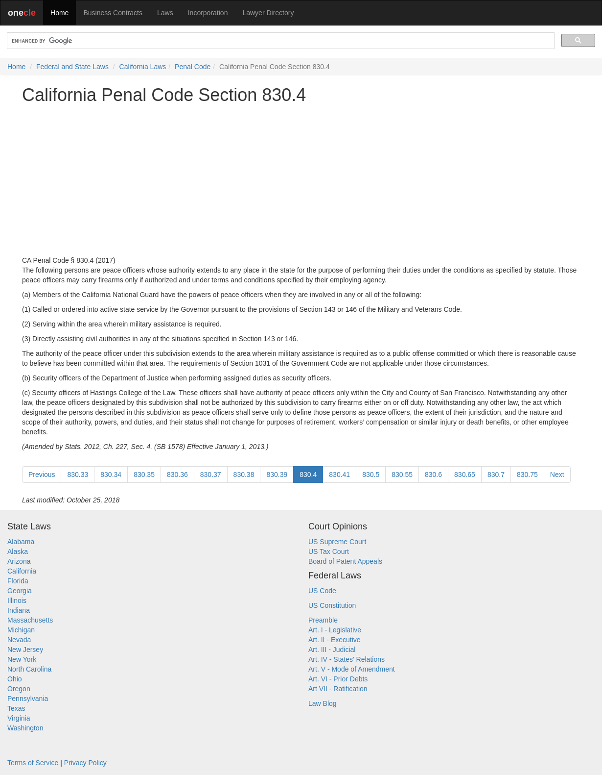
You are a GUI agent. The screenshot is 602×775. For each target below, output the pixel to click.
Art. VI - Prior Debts (338, 679)
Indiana (18, 610)
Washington (25, 728)
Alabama (20, 542)
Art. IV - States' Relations (346, 659)
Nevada (19, 640)
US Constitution (332, 605)
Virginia (18, 718)
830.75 (527, 474)
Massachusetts (30, 620)
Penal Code (192, 67)
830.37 (210, 474)
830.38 (244, 474)
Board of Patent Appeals (345, 561)
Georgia (19, 591)
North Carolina (29, 669)
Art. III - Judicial (331, 649)
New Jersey (25, 649)
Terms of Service (32, 763)
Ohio (14, 679)
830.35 (144, 474)
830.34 (110, 474)
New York (21, 659)
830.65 (464, 474)
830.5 (370, 474)
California (21, 571)
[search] (280, 41)
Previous (41, 474)
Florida (17, 581)
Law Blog (322, 703)
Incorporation (208, 13)
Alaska (17, 551)
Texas (16, 708)
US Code (322, 591)
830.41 (339, 474)
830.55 (402, 474)
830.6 (433, 474)
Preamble (323, 620)
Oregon (18, 689)
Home (59, 13)
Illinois (16, 600)
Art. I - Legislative (334, 630)
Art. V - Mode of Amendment (351, 669)
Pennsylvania (27, 698)
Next (557, 474)
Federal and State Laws (72, 67)
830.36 (177, 474)
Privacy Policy (85, 763)
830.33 (77, 474)
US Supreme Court (337, 542)
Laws (165, 13)
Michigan (21, 630)
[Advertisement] (301, 180)
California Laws (142, 67)
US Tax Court (328, 551)
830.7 (496, 474)
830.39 (276, 474)
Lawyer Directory (268, 13)
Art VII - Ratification (338, 689)
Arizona (18, 561)
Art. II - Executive (334, 640)
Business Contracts (112, 13)
